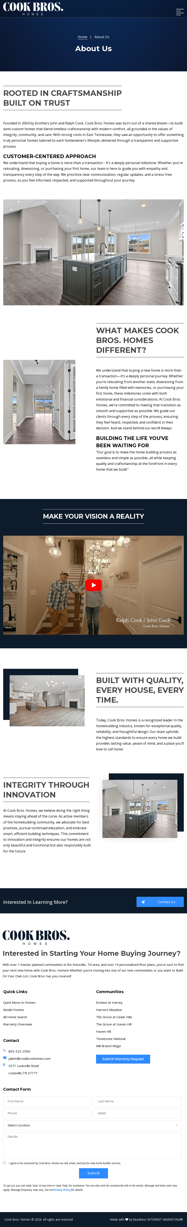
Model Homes (13, 1010)
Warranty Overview (17, 1024)
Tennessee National (110, 1039)
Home (82, 37)
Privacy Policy (62, 1190)
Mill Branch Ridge (108, 1046)
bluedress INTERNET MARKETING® (158, 1219)
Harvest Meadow (109, 1010)
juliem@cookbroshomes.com (29, 1058)
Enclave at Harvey (109, 1002)
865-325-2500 (19, 1051)
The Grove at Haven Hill (113, 1024)
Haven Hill (103, 1031)
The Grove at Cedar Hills (114, 1017)
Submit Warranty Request (123, 1059)
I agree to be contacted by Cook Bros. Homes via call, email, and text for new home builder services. (65, 1163)
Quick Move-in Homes (19, 1002)
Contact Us (156, 902)
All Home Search (15, 1017)
